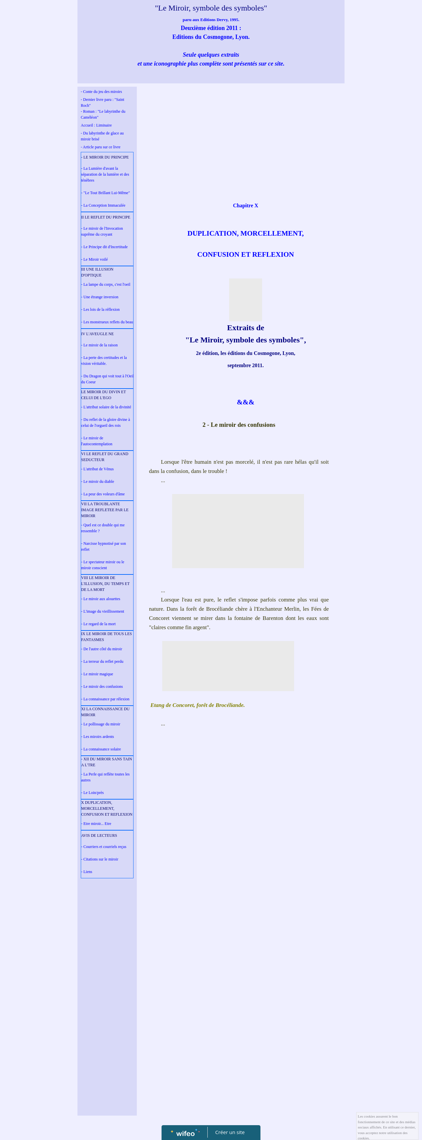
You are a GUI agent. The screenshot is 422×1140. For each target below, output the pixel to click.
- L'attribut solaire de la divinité (106, 407)
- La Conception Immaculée (103, 205)
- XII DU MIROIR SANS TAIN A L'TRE (106, 762)
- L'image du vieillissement (102, 611)
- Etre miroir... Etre (96, 823)
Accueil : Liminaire (96, 125)
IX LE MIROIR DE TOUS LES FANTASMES (106, 636)
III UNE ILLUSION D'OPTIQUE (97, 272)
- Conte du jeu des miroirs (101, 91)
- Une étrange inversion (99, 297)
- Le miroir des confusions (102, 686)
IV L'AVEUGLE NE (97, 334)
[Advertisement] (107, 1013)
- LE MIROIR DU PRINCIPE (105, 157)
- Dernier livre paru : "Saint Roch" (102, 102)
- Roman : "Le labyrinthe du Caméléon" (103, 114)
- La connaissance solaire (101, 749)
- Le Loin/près (92, 792)
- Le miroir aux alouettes (100, 599)
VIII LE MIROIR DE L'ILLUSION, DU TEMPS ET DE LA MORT (105, 583)
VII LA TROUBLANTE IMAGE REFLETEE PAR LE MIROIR (105, 510)
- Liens (86, 871)
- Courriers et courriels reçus (103, 846)
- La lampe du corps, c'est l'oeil (105, 284)
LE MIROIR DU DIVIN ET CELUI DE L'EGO (103, 395)
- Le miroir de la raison (99, 345)
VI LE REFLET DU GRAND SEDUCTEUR (104, 457)
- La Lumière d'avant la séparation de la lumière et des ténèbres (105, 174)
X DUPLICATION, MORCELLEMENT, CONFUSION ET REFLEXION (107, 808)
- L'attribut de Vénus (97, 469)
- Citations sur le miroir (99, 859)
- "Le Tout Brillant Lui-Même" (105, 192)
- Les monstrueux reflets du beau (107, 322)
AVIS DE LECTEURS (99, 835)
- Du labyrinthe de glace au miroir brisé (102, 136)
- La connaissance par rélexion (105, 699)
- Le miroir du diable (97, 481)
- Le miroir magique (97, 674)
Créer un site (230, 1132)
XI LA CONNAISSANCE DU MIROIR (105, 712)
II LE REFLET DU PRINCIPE (105, 217)
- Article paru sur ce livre (100, 147)
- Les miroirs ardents (97, 736)
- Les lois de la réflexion (100, 309)
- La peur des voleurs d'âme (103, 494)
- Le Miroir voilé (94, 259)
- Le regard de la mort (98, 624)
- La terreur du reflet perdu (102, 661)
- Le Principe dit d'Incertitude (104, 247)
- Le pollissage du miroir (100, 724)
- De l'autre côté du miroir (101, 649)
